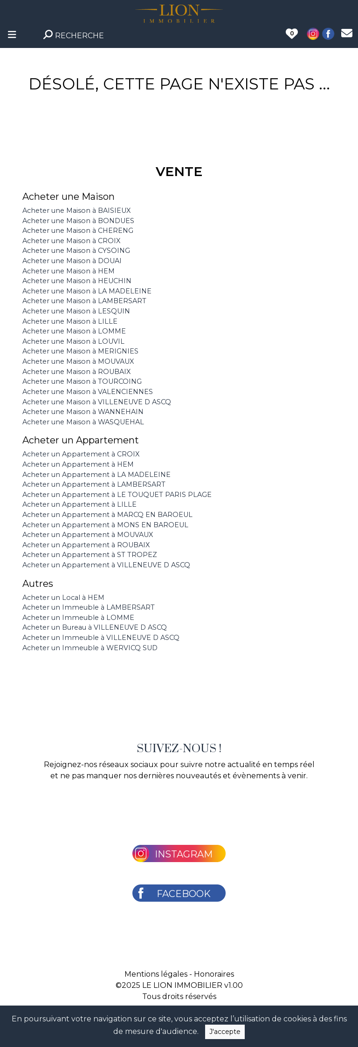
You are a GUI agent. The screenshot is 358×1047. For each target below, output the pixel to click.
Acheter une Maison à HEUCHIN (76, 281)
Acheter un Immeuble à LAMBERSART (88, 607)
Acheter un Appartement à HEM (78, 464)
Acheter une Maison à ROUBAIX (76, 371)
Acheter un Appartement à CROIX (80, 454)
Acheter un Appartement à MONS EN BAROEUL (105, 525)
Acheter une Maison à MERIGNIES (80, 351)
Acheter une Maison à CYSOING (76, 250)
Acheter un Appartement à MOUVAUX (87, 534)
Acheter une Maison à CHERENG (77, 230)
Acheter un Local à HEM (63, 597)
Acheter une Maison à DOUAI (72, 261)
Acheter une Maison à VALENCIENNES (87, 392)
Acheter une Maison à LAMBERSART (84, 301)
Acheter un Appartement (80, 440)
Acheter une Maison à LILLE (69, 321)
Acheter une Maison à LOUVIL (73, 341)
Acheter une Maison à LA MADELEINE (86, 291)
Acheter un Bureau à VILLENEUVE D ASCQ (94, 627)
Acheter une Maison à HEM (68, 271)
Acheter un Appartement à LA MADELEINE (96, 474)
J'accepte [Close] (225, 1031)
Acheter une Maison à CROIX (71, 241)
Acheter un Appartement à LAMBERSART (93, 484)
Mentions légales (155, 974)
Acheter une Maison (68, 196)
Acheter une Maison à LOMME (74, 331)
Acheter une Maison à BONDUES (78, 221)
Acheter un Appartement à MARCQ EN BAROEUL (107, 514)
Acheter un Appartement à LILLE (79, 504)
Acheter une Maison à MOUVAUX (78, 361)
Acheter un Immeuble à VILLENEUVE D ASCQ (100, 637)
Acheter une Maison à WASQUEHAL (83, 422)
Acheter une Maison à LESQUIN (76, 311)
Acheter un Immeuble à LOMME (78, 617)
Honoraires (214, 974)
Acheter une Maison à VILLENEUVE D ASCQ (96, 402)
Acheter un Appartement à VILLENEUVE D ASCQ (106, 565)
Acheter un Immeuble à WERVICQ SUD (90, 648)
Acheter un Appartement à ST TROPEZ (89, 555)
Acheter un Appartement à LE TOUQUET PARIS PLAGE (117, 494)
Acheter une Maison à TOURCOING (82, 381)
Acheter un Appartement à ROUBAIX (86, 545)
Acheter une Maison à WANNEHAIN (83, 412)
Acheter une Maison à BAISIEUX (76, 210)
